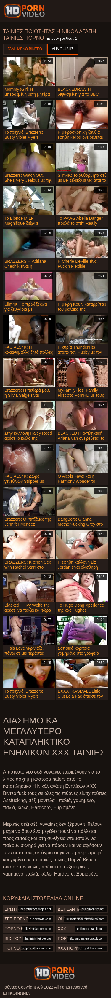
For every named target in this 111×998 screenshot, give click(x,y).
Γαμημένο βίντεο (25, 49)
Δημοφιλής (62, 49)
